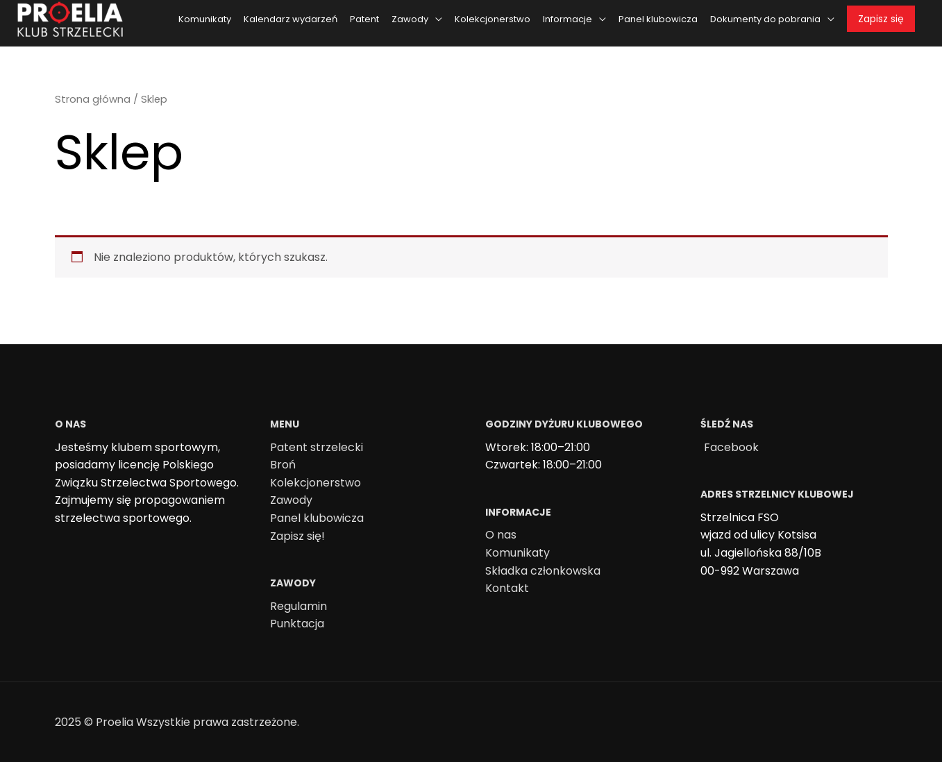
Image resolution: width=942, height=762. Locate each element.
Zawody (291, 500)
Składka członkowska (542, 571)
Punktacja (297, 624)
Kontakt (507, 588)
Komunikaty (517, 553)
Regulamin (298, 606)
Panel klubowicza (317, 518)
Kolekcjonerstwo (315, 483)
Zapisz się (881, 19)
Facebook (731, 447)
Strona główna (93, 99)
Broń (283, 465)
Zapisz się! (297, 536)
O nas (500, 535)
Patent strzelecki (316, 447)
